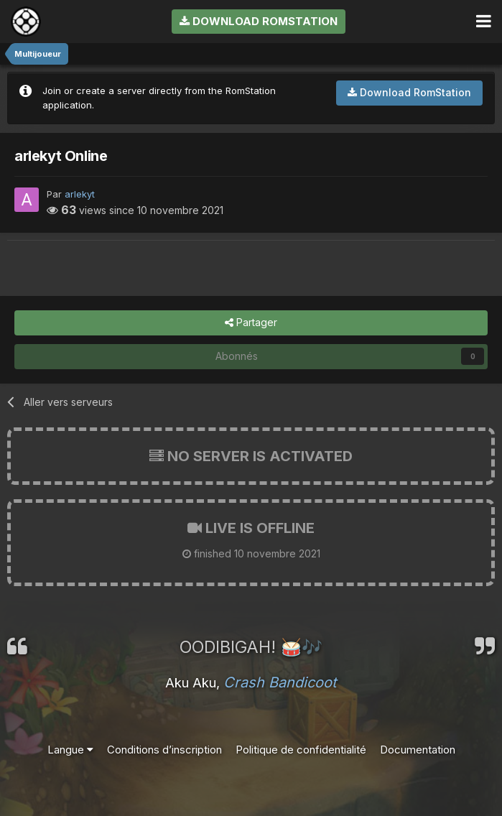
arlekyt (80, 194)
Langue (70, 749)
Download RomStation (259, 21)
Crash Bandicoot (280, 682)
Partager (251, 323)
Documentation (417, 749)
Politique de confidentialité (301, 749)
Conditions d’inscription (164, 749)
